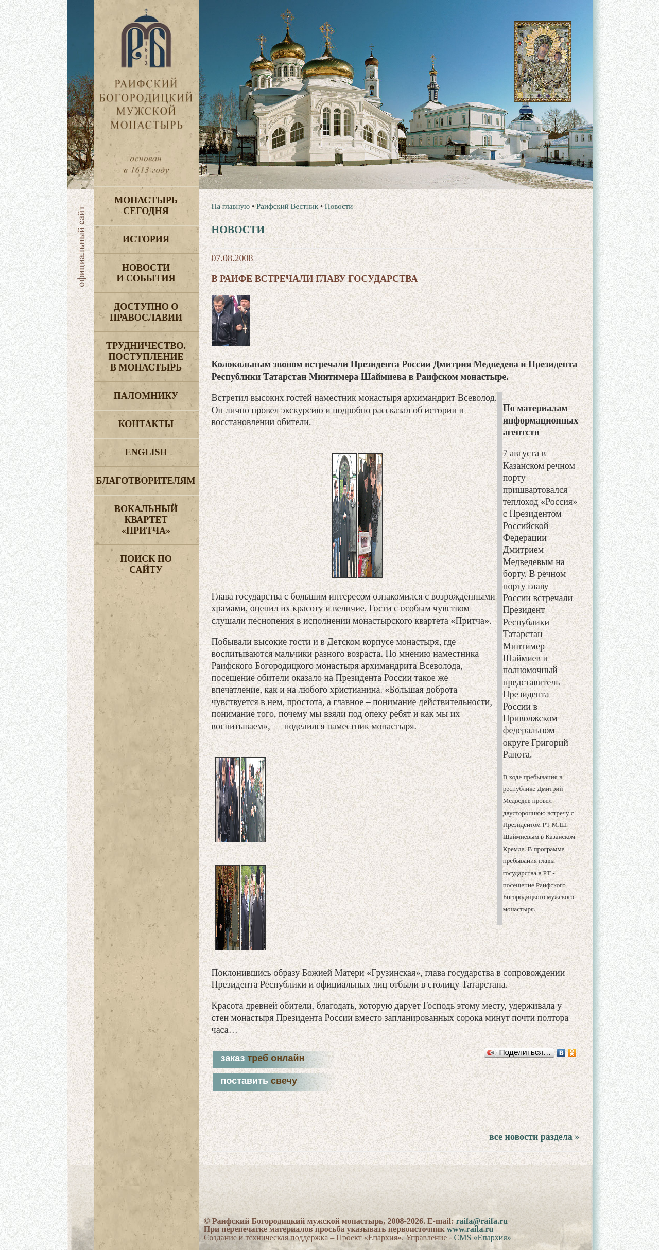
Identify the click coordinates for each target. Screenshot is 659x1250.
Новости (339, 206)
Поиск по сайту (146, 564)
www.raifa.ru (470, 1229)
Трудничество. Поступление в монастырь (146, 357)
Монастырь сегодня (146, 205)
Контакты (146, 424)
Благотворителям (146, 481)
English (146, 452)
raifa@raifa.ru (482, 1221)
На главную (231, 206)
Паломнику (146, 396)
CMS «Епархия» (482, 1237)
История (146, 239)
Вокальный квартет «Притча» (146, 520)
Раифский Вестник (287, 206)
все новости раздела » (534, 1137)
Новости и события (145, 273)
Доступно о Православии (146, 312)
